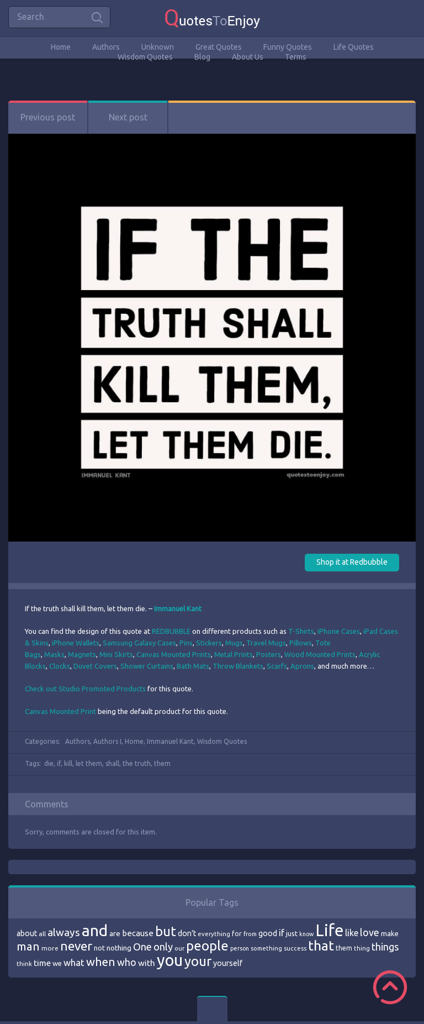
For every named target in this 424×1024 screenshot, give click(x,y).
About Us (247, 56)
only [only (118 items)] (163, 946)
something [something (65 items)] (266, 948)
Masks (54, 654)
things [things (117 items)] (385, 946)
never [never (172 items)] (76, 946)
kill (68, 763)
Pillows (300, 643)
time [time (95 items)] (42, 963)
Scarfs (277, 666)
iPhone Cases (338, 631)
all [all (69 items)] (42, 933)
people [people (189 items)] (207, 945)
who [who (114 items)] (126, 962)
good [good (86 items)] (267, 933)
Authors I (107, 741)
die (49, 763)
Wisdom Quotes (145, 56)
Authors (106, 47)
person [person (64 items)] (239, 948)
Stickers (209, 643)
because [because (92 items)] (137, 933)
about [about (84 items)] (27, 933)
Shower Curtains (146, 666)
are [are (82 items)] (114, 933)
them (162, 763)
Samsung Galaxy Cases (139, 643)
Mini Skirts (116, 654)
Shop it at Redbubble (352, 562)
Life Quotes (353, 47)
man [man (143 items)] (28, 946)
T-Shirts (301, 631)
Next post (128, 117)
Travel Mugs (266, 643)
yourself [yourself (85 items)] (227, 963)
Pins (186, 643)
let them (89, 763)
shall (112, 763)
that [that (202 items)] (321, 945)
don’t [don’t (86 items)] (187, 933)
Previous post (47, 117)
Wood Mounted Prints (320, 654)
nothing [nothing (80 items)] (119, 947)
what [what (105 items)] (73, 962)
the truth (137, 763)
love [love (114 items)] (369, 932)
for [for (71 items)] (237, 933)
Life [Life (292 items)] (329, 930)
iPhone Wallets (75, 643)
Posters (268, 654)
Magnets (82, 654)
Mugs (234, 643)
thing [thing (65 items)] (362, 948)
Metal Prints (233, 654)
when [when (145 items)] (100, 961)
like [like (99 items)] (351, 933)
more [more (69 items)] (50, 948)
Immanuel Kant (170, 741)
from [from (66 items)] (250, 934)
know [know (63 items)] (306, 934)
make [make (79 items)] (390, 933)
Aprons (302, 666)
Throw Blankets (238, 666)
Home (61, 47)
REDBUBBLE (171, 631)
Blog (202, 56)
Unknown (157, 47)
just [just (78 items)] (292, 933)
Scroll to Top (390, 987)
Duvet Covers (95, 666)
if (59, 763)
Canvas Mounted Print (60, 711)
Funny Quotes (287, 47)
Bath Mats (193, 666)
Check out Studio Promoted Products (85, 688)
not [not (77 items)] (99, 948)
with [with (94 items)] (146, 963)
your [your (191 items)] (197, 961)
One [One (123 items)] (142, 947)
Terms (295, 56)
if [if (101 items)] (281, 933)
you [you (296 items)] (170, 960)
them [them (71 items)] (344, 948)
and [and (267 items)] (95, 930)
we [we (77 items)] (57, 963)
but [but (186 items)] (165, 931)
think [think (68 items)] (24, 963)
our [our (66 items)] (179, 948)
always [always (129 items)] (63, 932)
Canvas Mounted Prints (173, 654)
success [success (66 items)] (295, 948)
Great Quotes (218, 47)
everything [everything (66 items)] (214, 934)
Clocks (59, 666)
